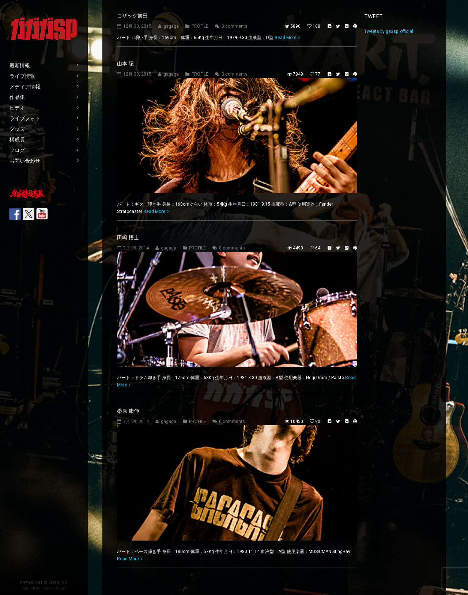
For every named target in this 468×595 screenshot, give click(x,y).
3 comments (235, 74)
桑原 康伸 (128, 411)
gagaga (171, 26)
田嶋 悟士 (128, 237)
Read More (286, 37)
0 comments (235, 26)
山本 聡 (125, 63)
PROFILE (200, 26)
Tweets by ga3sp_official (388, 31)
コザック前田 (132, 15)
